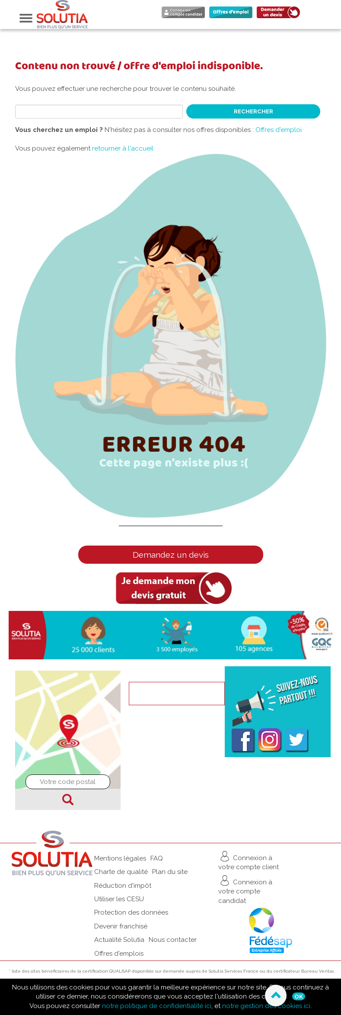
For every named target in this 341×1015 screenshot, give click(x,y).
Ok (298, 996)
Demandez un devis (171, 554)
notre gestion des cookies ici (266, 1006)
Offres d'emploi (278, 130)
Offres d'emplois (118, 953)
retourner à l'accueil (122, 148)
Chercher (68, 799)
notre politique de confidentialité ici (156, 1006)
